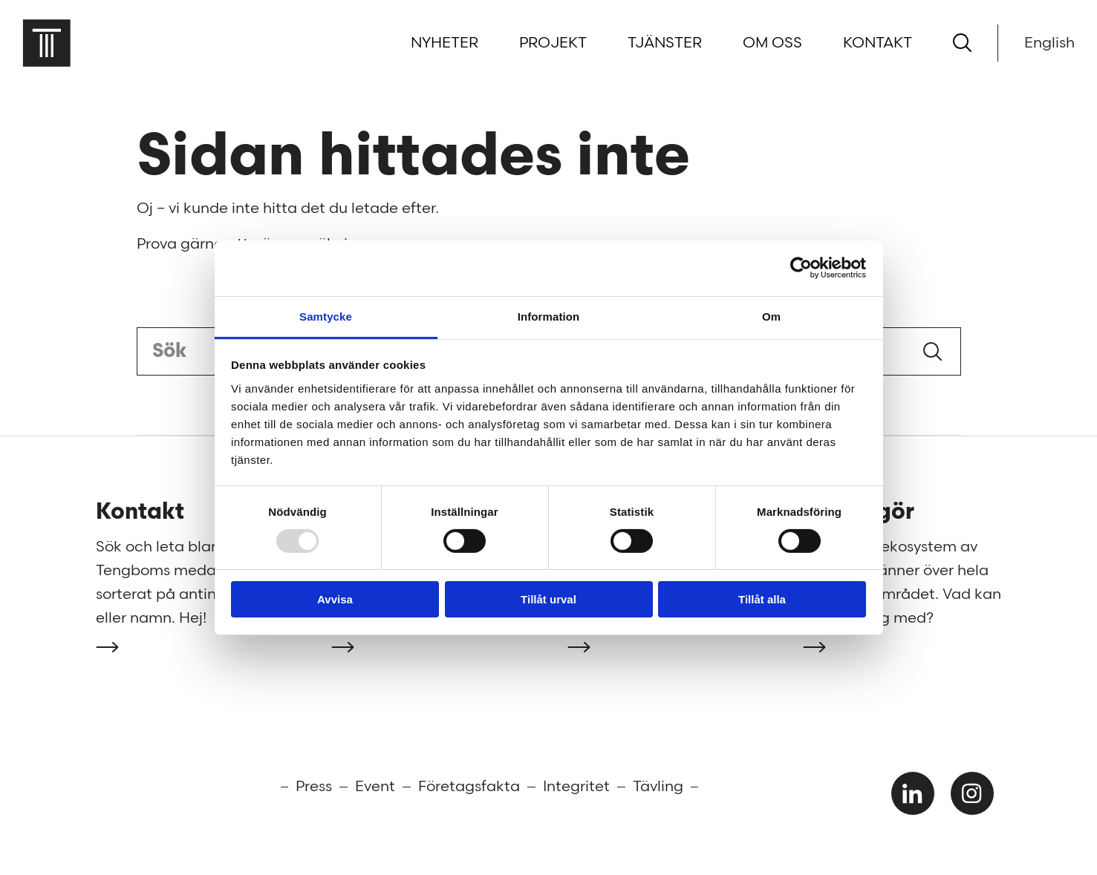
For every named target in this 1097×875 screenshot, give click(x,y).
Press (314, 787)
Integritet (576, 787)
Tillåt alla (762, 599)
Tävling (658, 787)
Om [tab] (771, 315)
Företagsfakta (469, 787)
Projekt (553, 43)
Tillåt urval (548, 599)
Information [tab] (549, 315)
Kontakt (877, 43)
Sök (932, 351)
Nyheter (444, 43)
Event (375, 787)
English (1049, 43)
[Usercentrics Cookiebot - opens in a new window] (801, 268)
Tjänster (665, 43)
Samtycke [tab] (325, 315)
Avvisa (335, 599)
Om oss (772, 43)
